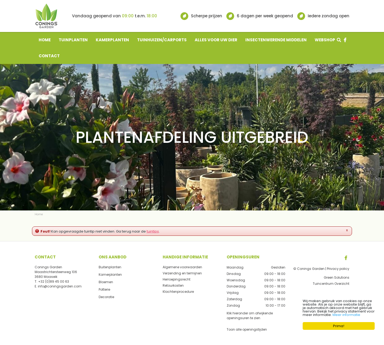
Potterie (104, 289)
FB (346, 258)
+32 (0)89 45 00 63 (53, 281)
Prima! (338, 325)
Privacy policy (338, 268)
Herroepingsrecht (176, 279)
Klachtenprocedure (178, 291)
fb (345, 40)
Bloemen (106, 282)
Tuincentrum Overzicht (331, 283)
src (338, 40)
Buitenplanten (110, 267)
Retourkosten (173, 285)
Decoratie (106, 297)
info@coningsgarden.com (60, 286)
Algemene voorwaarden (182, 267)
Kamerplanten (110, 274)
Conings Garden (48, 267)
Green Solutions (336, 277)
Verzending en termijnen (182, 273)
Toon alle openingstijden (247, 329)
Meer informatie (346, 314)
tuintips (153, 231)
